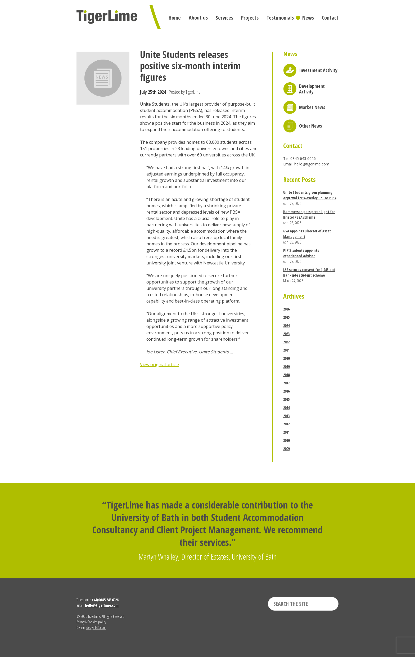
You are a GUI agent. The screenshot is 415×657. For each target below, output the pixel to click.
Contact (330, 17)
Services (224, 17)
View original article (159, 364)
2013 (286, 415)
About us (198, 17)
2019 (286, 366)
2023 (286, 333)
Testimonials (280, 17)
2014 (286, 407)
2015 (286, 399)
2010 (286, 440)
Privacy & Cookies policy (91, 621)
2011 (286, 432)
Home (175, 17)
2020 (286, 358)
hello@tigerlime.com (311, 163)
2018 (286, 374)
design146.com (96, 627)
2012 (286, 423)
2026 (286, 309)
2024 (286, 325)
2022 (286, 341)
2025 (286, 317)
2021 (286, 350)
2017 (286, 382)
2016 (286, 391)
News (308, 17)
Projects (250, 17)
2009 (286, 448)
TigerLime (193, 92)
